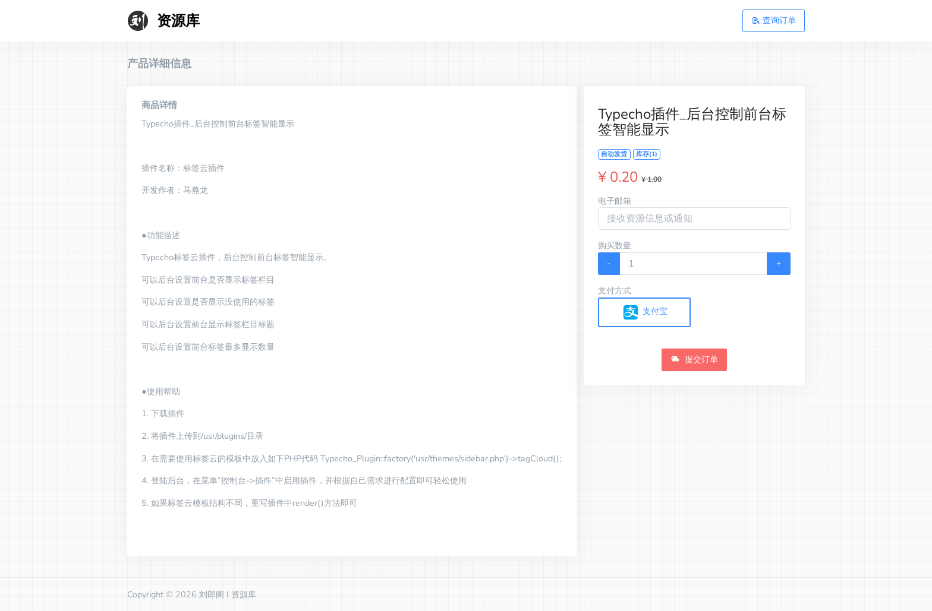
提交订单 (694, 359)
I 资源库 (241, 594)
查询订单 (774, 20)
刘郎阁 (211, 594)
